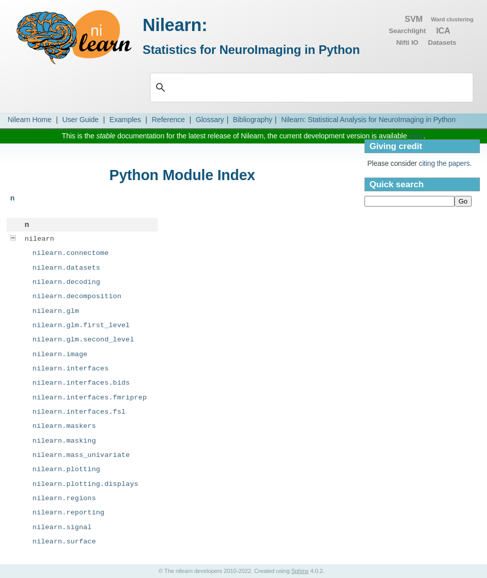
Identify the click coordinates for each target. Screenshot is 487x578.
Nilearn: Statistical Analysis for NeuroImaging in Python (368, 119)
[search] (306, 87)
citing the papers (444, 163)
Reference (168, 119)
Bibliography (252, 119)
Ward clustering (452, 19)
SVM (413, 18)
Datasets (442, 42)
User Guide (81, 119)
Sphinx (300, 571)
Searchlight (407, 31)
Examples (125, 119)
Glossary (210, 119)
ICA (443, 30)
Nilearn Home (29, 119)
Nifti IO (407, 42)
